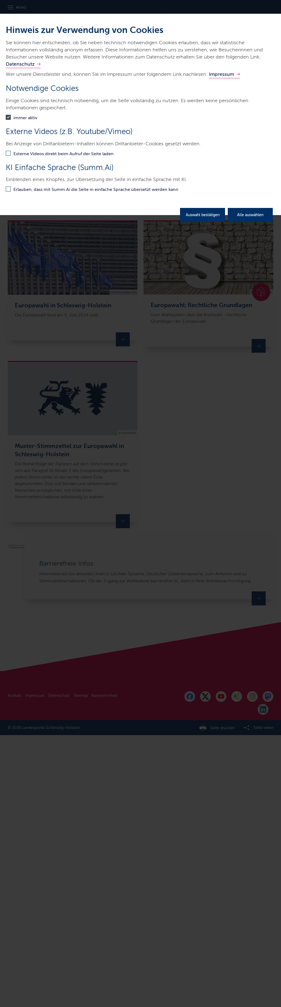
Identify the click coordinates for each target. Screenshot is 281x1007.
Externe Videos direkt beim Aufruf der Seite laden (63, 153)
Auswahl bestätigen (203, 215)
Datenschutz (20, 64)
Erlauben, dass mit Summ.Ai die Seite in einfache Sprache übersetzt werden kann (95, 189)
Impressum (221, 74)
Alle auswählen (250, 215)
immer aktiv (25, 117)
